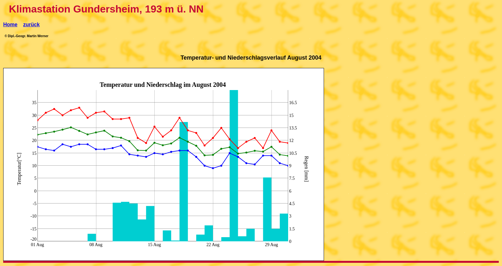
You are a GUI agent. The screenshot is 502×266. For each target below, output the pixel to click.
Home (10, 24)
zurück (31, 24)
